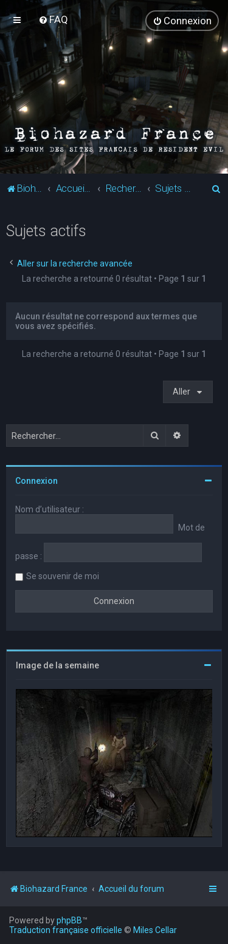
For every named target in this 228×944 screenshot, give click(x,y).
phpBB (69, 920)
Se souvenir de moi (62, 576)
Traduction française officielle (65, 930)
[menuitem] (53, 19)
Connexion (36, 481)
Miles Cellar (155, 930)
